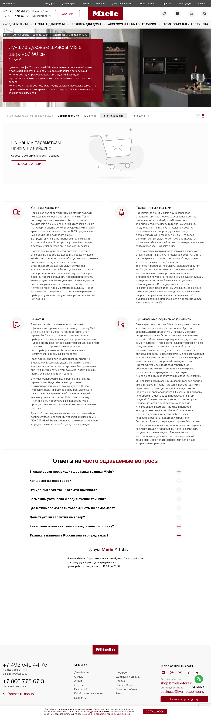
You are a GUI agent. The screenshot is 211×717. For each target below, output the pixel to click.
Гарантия (167, 3)
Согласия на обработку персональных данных (106, 714)
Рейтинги (100, 3)
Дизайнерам (69, 3)
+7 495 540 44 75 (16, 11)
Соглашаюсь (155, 711)
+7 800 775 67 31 (16, 16)
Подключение (147, 3)
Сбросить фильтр (28, 163)
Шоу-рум (50, 3)
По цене (88, 115)
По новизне (138, 115)
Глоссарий (80, 689)
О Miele (78, 676)
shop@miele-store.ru (177, 683)
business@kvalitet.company (183, 692)
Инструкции (185, 3)
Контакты (203, 3)
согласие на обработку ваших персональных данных (71, 711)
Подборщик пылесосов (88, 693)
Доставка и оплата (122, 3)
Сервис (120, 681)
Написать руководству (184, 699)
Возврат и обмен (126, 689)
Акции (86, 3)
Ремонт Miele (124, 685)
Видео (120, 693)
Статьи (79, 685)
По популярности (112, 115)
